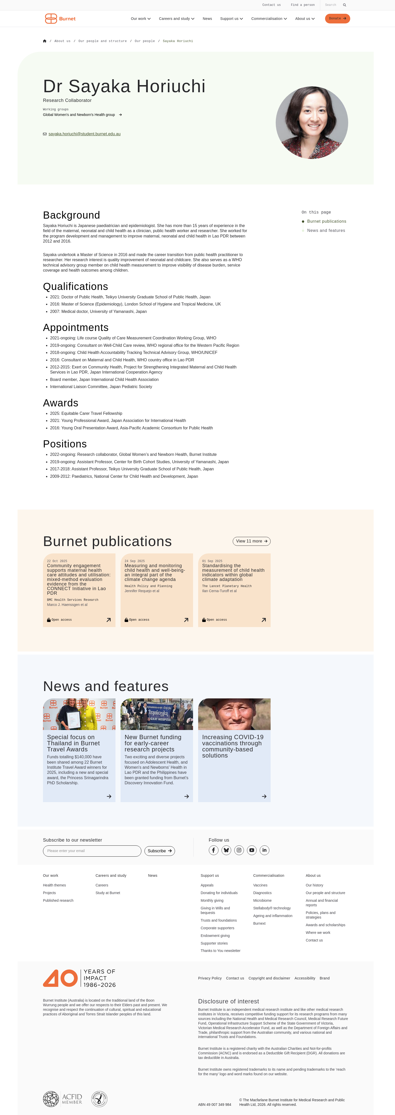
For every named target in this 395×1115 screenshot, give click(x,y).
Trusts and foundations (219, 920)
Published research (58, 900)
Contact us (271, 5)
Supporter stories (214, 943)
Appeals (207, 885)
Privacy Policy (210, 978)
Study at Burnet (108, 893)
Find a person (303, 5)
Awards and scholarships (325, 925)
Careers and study (176, 19)
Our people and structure (325, 893)
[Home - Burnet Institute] (60, 19)
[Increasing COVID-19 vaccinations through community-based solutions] (234, 750)
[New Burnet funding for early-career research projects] (157, 750)
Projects (49, 893)
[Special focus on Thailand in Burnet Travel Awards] (79, 750)
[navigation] (197, 13)
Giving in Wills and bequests (215, 910)
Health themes (54, 885)
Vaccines (260, 885)
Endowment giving (215, 935)
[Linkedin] (264, 850)
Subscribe (160, 850)
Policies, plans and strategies (320, 914)
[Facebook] (213, 850)
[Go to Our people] (145, 41)
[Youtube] (252, 850)
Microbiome (262, 900)
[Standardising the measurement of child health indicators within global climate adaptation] (234, 590)
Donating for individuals (219, 893)
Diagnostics (262, 893)
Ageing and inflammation (272, 915)
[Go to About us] (62, 41)
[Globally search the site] (335, 5)
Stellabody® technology (272, 908)
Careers (102, 885)
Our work (140, 19)
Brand (325, 978)
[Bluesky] (226, 850)
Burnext (259, 923)
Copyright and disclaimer (269, 978)
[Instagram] (239, 850)
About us (304, 19)
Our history (314, 885)
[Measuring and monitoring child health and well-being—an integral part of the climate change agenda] (157, 590)
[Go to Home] (45, 41)
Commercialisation (268, 19)
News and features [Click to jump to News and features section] (326, 230)
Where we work (318, 932)
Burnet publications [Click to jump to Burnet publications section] (326, 221)
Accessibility (305, 978)
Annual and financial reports (322, 902)
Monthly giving (212, 900)
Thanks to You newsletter (220, 950)
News (206, 19)
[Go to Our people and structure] (103, 41)
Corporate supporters (217, 928)
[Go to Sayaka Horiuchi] (178, 41)
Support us (230, 19)
